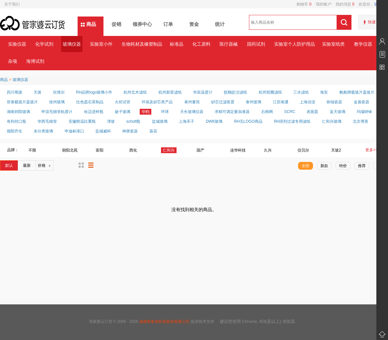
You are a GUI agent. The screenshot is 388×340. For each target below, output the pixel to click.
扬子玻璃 (122, 111)
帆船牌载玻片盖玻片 (356, 92)
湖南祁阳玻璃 (18, 111)
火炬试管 (122, 102)
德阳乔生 (14, 131)
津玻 (111, 121)
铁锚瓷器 (334, 102)
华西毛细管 (47, 121)
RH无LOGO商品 (248, 121)
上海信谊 (307, 102)
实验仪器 (17, 44)
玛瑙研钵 (364, 111)
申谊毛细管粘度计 (56, 111)
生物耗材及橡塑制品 (142, 44)
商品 (91, 24)
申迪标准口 (74, 131)
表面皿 (312, 111)
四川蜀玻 (14, 92)
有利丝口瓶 (16, 121)
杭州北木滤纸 (135, 92)
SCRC (289, 111)
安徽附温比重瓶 (82, 121)
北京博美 (360, 121)
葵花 (153, 131)
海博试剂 (35, 61)
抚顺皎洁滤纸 (235, 92)
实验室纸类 (333, 44)
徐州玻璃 (57, 102)
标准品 (176, 44)
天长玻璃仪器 (191, 111)
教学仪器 (363, 44)
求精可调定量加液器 (232, 111)
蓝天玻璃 (337, 111)
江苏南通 (280, 102)
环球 (165, 111)
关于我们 (12, 4)
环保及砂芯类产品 (157, 102)
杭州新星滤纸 (170, 92)
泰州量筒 (192, 102)
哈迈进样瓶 (93, 111)
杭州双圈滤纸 (270, 92)
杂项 (12, 61)
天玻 (37, 92)
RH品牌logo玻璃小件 (94, 92)
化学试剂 (44, 44)
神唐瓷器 (130, 131)
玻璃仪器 (72, 44)
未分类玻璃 (43, 131)
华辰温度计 (202, 92)
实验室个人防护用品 (294, 44)
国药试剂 (256, 44)
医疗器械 (229, 44)
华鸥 (145, 111)
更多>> (371, 150)
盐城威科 (103, 131)
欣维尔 (59, 92)
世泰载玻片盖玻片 (22, 102)
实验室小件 (101, 44)
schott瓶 (133, 121)
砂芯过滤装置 (222, 102)
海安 (324, 92)
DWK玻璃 (214, 121)
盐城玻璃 (159, 121)
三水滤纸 (301, 92)
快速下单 (375, 22)
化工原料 (201, 44)
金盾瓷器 (361, 102)
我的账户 (321, 4)
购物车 (303, 4)
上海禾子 (186, 121)
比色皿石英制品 (89, 102)
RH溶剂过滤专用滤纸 (292, 121)
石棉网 (267, 111)
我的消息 (342, 4)
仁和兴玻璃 (331, 121)
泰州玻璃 (253, 102)
